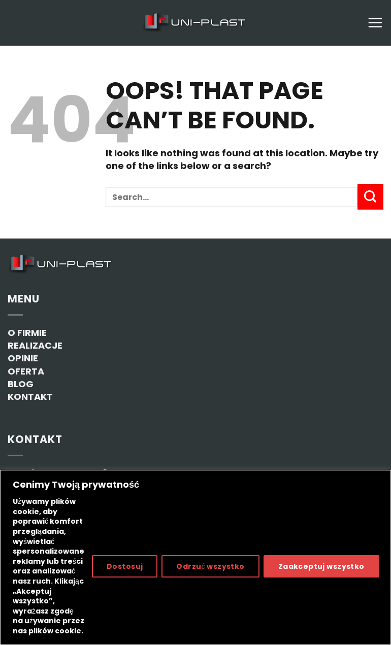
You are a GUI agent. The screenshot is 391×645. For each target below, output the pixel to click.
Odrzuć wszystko (210, 566)
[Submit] (370, 197)
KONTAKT (30, 396)
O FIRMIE (27, 332)
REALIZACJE (35, 345)
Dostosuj (125, 566)
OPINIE (23, 358)
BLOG (21, 384)
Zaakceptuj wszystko (321, 566)
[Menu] (375, 23)
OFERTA (26, 371)
